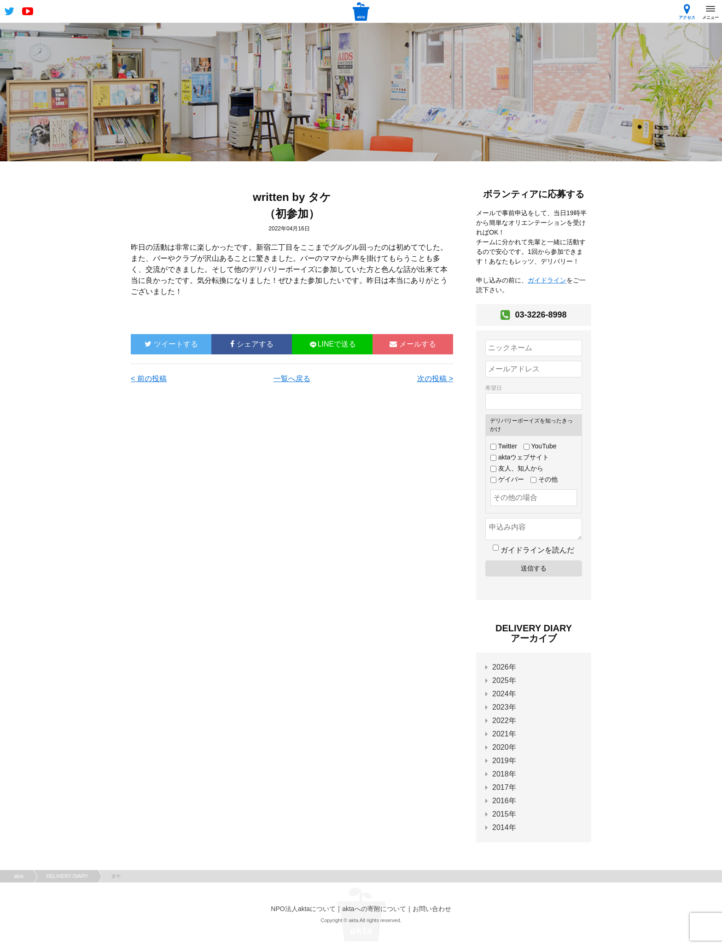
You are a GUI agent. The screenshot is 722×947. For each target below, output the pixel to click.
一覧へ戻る (292, 378)
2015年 (504, 814)
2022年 (504, 720)
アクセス (687, 12)
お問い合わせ (432, 908)
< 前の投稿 (149, 378)
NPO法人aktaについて (303, 908)
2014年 (504, 827)
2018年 (504, 774)
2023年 (504, 707)
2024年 (504, 694)
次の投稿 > (435, 378)
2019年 (504, 761)
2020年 (504, 747)
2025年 (504, 680)
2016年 (504, 801)
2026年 (504, 667)
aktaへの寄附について (374, 908)
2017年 (504, 787)
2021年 (504, 734)
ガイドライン (547, 280)
